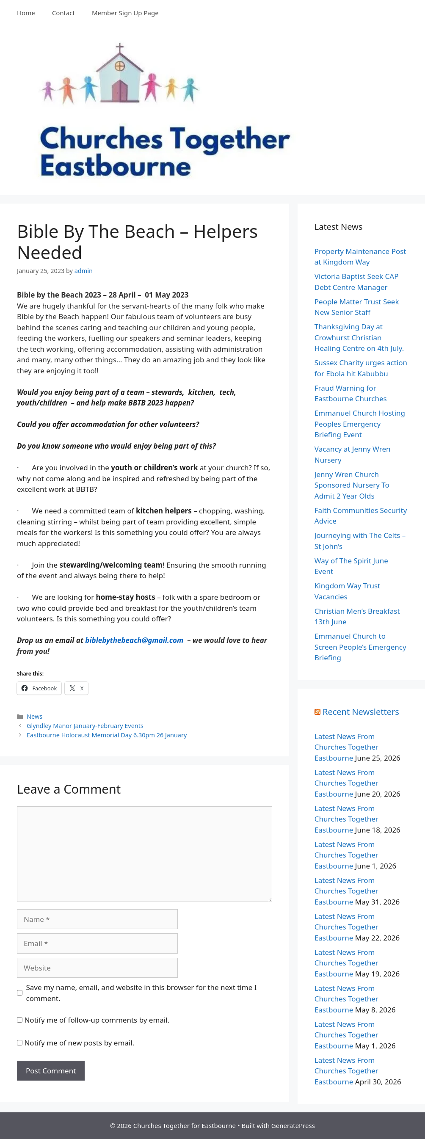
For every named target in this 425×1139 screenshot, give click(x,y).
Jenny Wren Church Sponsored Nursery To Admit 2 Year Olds (352, 485)
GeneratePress (293, 1125)
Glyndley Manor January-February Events (85, 726)
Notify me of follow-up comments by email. (96, 1020)
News (34, 716)
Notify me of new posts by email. (79, 1043)
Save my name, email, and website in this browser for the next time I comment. (141, 992)
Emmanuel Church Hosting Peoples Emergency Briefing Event (360, 423)
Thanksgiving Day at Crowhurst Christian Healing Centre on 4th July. (359, 337)
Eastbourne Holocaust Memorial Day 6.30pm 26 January (107, 735)
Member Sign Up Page (125, 12)
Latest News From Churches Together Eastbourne (346, 747)
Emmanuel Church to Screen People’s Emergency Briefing (360, 646)
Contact (63, 12)
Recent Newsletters (361, 711)
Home (26, 12)
